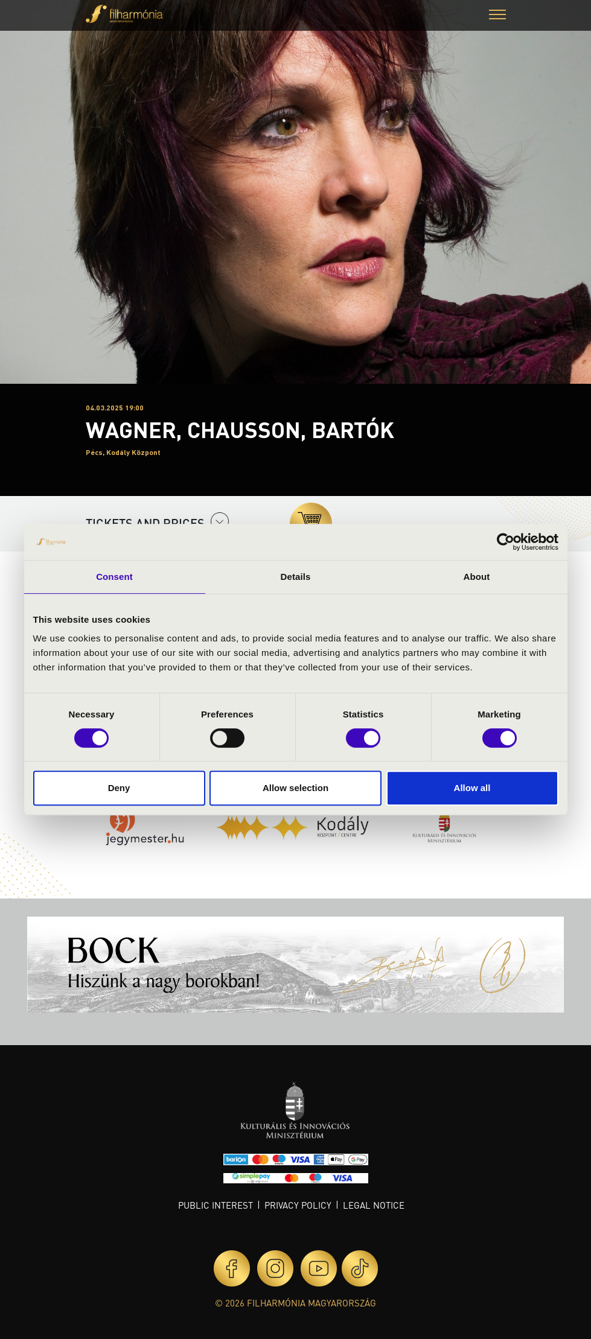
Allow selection (295, 788)
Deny (119, 788)
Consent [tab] (114, 576)
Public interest (215, 1205)
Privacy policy (297, 1205)
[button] (497, 16)
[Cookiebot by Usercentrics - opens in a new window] (505, 542)
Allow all (472, 788)
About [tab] (477, 576)
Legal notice (373, 1205)
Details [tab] (296, 576)
